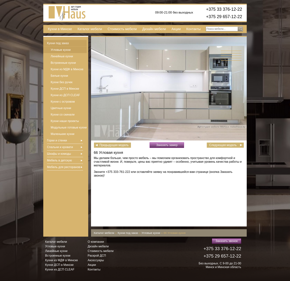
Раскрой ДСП (97, 255)
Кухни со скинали (63, 114)
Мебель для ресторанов (63, 167)
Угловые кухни (61, 49)
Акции (176, 29)
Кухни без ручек (61, 82)
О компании (96, 241)
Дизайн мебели (154, 29)
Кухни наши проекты (65, 121)
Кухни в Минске (60, 29)
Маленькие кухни (62, 134)
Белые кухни (59, 75)
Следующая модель (223, 145)
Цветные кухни (61, 108)
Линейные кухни (62, 56)
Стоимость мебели (122, 29)
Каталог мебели (89, 29)
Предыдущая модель (114, 145)
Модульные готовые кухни (69, 127)
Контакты (193, 29)
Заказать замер (167, 145)
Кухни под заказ (58, 43)
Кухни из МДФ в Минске (67, 69)
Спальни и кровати (60, 147)
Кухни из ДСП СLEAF (65, 95)
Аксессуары (96, 260)
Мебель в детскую (59, 160)
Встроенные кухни (63, 62)
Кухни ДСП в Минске (65, 88)
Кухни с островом (63, 101)
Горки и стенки (57, 140)
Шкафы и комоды (59, 153)
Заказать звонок (226, 241)
